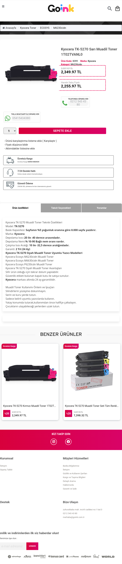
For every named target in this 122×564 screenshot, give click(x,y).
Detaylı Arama (69, 481)
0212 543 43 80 (70, 513)
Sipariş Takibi (6, 469)
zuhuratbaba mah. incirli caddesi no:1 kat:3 (82, 509)
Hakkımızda (68, 485)
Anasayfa (9, 27)
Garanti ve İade (70, 489)
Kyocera (92, 61)
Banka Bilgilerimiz (71, 466)
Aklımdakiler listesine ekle (19, 148)
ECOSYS (44, 27)
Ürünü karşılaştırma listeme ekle (22, 140)
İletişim (3, 466)
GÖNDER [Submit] (32, 546)
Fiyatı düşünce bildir (15, 144)
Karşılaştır (49, 140)
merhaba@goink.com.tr (74, 517)
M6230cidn (59, 27)
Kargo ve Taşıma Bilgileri (74, 477)
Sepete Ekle (62, 131)
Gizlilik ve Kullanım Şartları (75, 473)
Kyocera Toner (28, 27)
